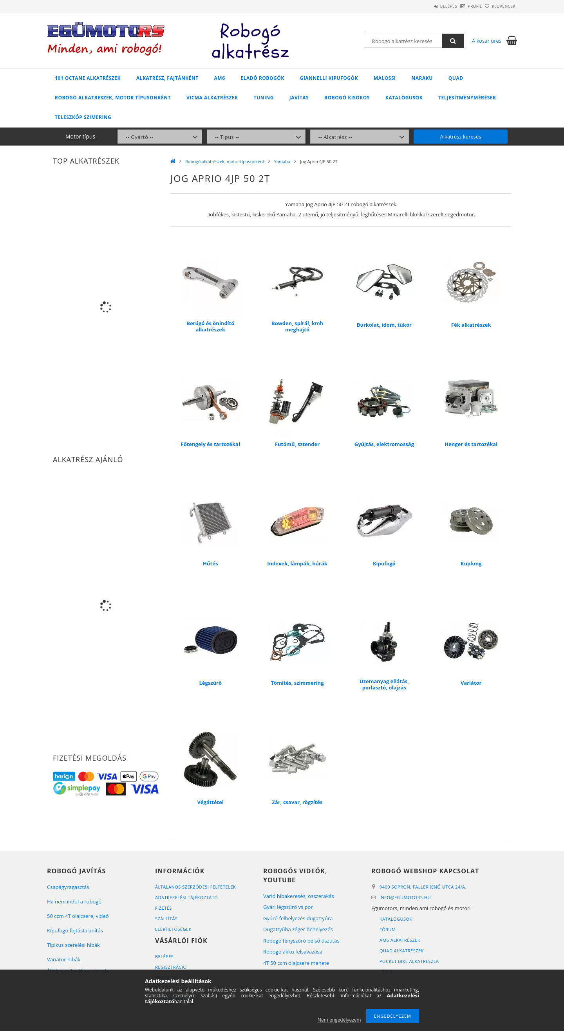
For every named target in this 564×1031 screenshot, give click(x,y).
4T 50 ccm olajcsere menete (296, 962)
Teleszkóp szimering (83, 117)
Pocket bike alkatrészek (409, 961)
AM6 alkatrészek (400, 940)
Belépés (426, 6)
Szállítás (166, 918)
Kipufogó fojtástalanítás (75, 930)
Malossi (385, 78)
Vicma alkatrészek (212, 97)
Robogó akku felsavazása (292, 951)
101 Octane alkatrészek (88, 78)
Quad (455, 78)
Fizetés (163, 908)
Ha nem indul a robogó (74, 901)
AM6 (219, 78)
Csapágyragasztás (68, 887)
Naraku (422, 78)
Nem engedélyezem (339, 1020)
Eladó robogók (262, 78)
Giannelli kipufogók (329, 78)
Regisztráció (171, 967)
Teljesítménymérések (467, 97)
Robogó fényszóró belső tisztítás (301, 940)
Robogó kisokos (347, 97)
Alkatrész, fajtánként (167, 78)
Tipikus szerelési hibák (73, 944)
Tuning (264, 97)
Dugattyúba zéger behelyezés (298, 929)
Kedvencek (499, 6)
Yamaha (282, 161)
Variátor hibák (63, 959)
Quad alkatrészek (402, 951)
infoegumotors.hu (405, 897)
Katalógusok (404, 97)
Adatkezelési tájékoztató (186, 897)
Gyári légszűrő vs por (288, 906)
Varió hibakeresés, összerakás (298, 896)
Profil (462, 6)
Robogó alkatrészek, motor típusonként (113, 97)
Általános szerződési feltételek (195, 887)
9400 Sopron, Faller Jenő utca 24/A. (423, 887)
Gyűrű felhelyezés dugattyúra (298, 918)
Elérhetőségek (173, 929)
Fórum (388, 929)
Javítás (299, 97)
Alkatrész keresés (460, 136)
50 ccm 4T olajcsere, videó (78, 915)
